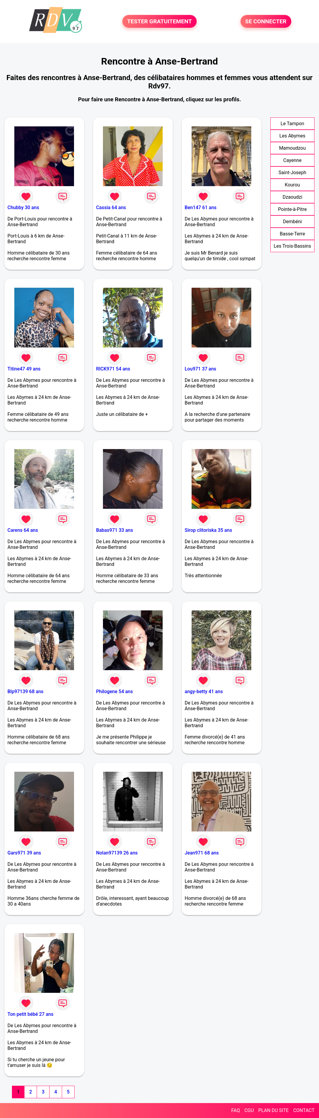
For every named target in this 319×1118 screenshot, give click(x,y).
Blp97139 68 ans (25, 691)
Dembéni (292, 221)
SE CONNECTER (265, 21)
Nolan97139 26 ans (117, 853)
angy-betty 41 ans (204, 691)
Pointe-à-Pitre (292, 209)
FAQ (235, 1110)
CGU (249, 1110)
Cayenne (292, 160)
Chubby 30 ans (23, 207)
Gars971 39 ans (24, 853)
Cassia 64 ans (111, 207)
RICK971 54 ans (113, 369)
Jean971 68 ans (202, 853)
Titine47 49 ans (24, 369)
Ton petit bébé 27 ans (30, 1014)
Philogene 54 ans (114, 691)
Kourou (292, 185)
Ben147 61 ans (201, 207)
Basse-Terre (292, 234)
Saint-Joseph (292, 172)
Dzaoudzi (292, 197)
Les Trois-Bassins (292, 246)
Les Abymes (292, 136)
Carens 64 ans (22, 530)
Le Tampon (292, 123)
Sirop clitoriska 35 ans (208, 530)
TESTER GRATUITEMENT (159, 21)
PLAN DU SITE (273, 1110)
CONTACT (304, 1110)
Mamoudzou (292, 148)
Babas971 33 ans (114, 530)
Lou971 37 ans (200, 369)
